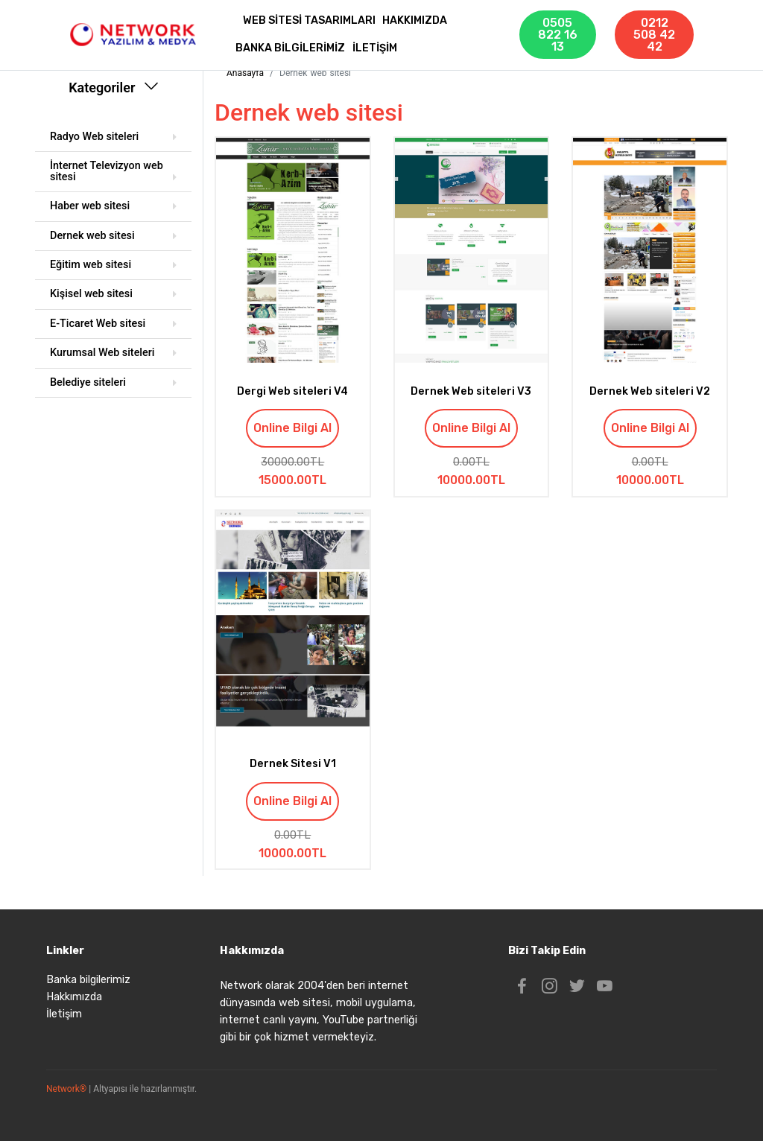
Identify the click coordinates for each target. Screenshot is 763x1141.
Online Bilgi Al (292, 428)
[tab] (113, 137)
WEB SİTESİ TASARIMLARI (309, 20)
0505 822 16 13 (557, 35)
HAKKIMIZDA (414, 20)
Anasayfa (245, 73)
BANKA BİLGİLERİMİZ (290, 48)
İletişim (64, 1014)
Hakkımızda (74, 997)
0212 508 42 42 (654, 35)
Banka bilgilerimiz (88, 979)
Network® (66, 1089)
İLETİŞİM (374, 48)
